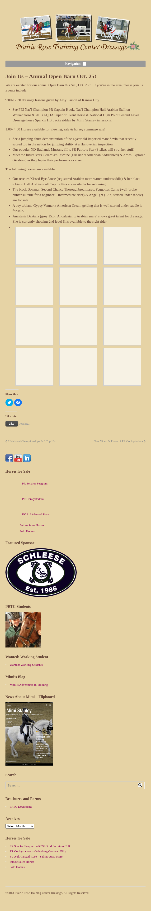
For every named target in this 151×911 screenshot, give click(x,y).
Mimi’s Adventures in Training (29, 684)
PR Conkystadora (24, 499)
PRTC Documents (21, 806)
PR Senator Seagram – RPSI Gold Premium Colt (40, 846)
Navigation (72, 64)
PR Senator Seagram (26, 483)
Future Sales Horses (32, 525)
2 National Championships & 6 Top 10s (32, 441)
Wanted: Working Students (26, 664)
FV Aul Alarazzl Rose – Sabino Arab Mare (36, 856)
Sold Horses (27, 531)
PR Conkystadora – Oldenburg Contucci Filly (38, 851)
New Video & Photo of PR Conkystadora (118, 441)
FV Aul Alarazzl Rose (27, 514)
